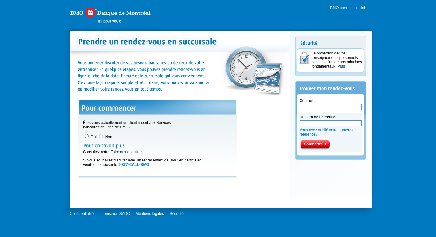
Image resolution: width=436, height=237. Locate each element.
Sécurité (177, 214)
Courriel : (307, 101)
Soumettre (313, 144)
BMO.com (338, 8)
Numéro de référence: (318, 117)
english (360, 8)
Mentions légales (149, 214)
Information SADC (114, 214)
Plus (341, 66)
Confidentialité (82, 214)
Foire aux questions (126, 152)
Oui (94, 137)
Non (108, 137)
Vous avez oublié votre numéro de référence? (328, 132)
